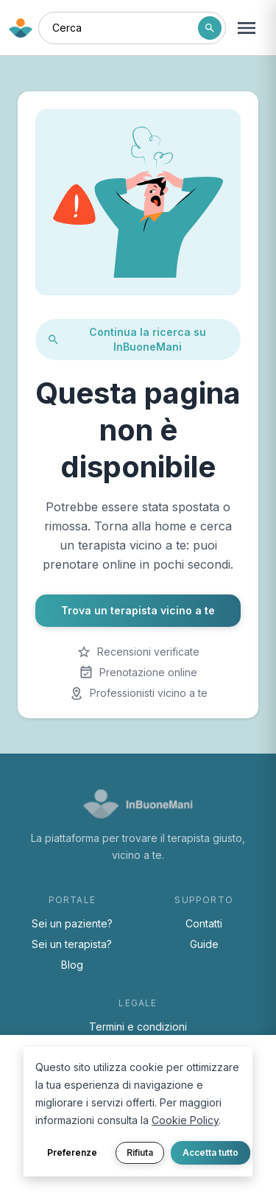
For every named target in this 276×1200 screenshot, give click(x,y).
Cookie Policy (185, 1120)
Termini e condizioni (138, 1026)
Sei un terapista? (72, 944)
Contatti (203, 923)
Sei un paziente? (72, 923)
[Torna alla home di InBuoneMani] (20, 28)
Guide (204, 944)
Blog (72, 964)
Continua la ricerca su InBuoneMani (126, 339)
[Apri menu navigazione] (246, 28)
